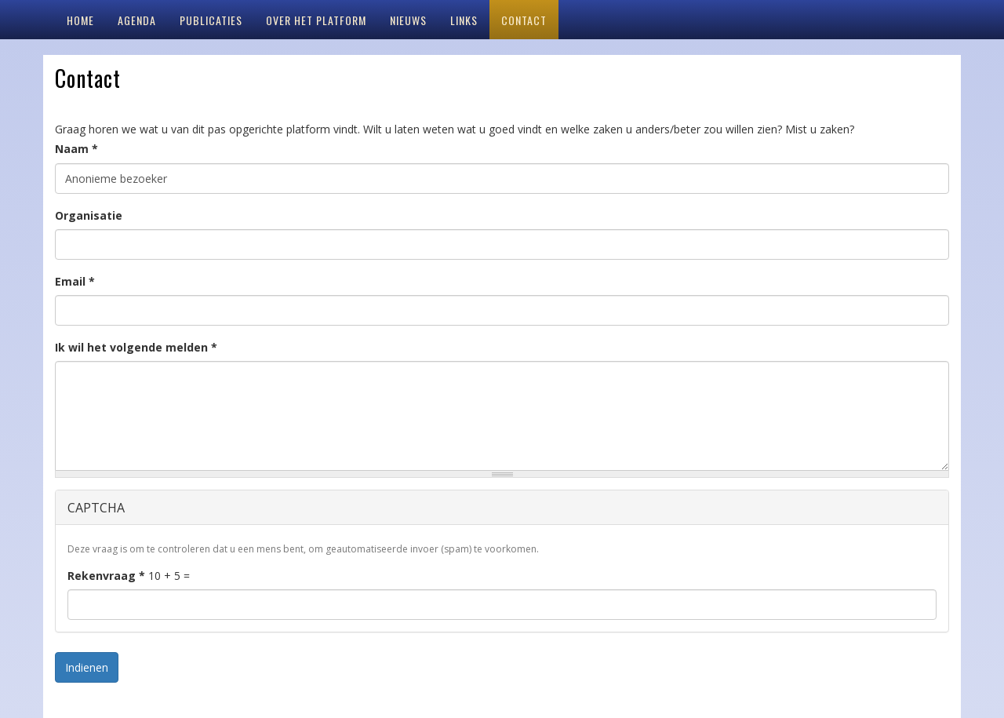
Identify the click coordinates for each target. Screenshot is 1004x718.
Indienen (86, 667)
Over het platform (316, 20)
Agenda (137, 20)
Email (75, 281)
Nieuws (408, 20)
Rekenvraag (106, 575)
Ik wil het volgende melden (136, 347)
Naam (76, 148)
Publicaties (211, 20)
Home (80, 20)
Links (464, 20)
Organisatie (88, 215)
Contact (524, 20)
